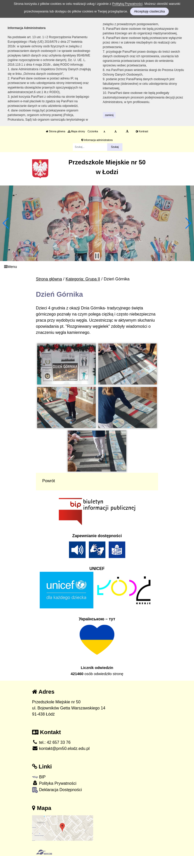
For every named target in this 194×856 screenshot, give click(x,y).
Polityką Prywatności (127, 4)
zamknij (109, 115)
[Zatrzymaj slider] (97, 256)
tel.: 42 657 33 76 (51, 742)
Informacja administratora (97, 140)
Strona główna (55, 131)
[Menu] (97, 267)
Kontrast (142, 131)
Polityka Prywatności (54, 783)
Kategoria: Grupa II (83, 279)
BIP (39, 777)
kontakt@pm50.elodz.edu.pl (61, 748)
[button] (6, 223)
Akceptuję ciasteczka (149, 11)
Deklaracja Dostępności (57, 790)
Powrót (48, 481)
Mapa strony (76, 131)
